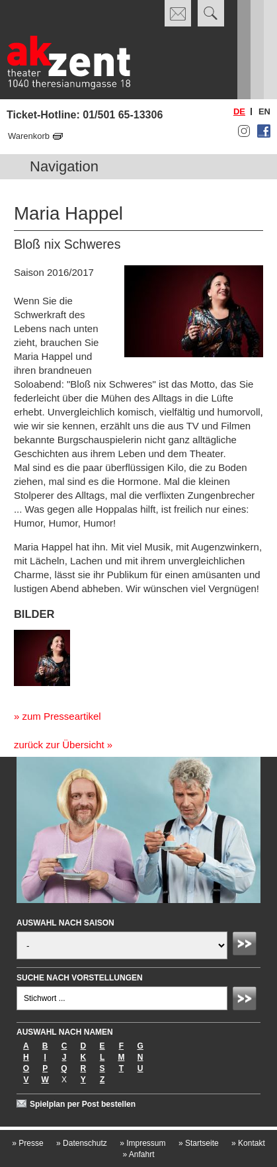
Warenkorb (29, 136)
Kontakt (248, 1143)
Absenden (246, 945)
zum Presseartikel (61, 716)
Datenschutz (81, 1143)
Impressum (142, 1143)
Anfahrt (138, 1154)
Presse (27, 1143)
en (264, 111)
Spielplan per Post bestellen (83, 1104)
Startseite (198, 1143)
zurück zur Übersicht (59, 744)
